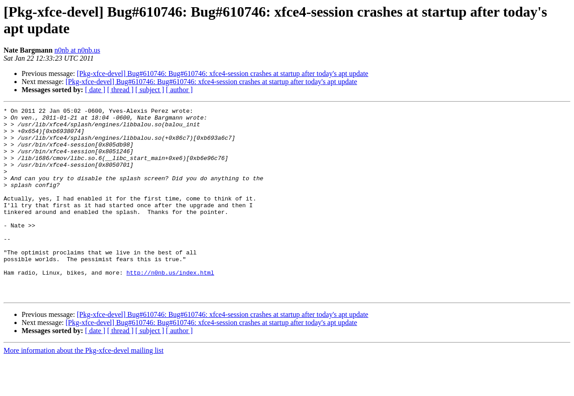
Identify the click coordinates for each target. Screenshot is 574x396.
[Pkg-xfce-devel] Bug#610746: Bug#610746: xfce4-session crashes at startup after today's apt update (222, 73)
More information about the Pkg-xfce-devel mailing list (83, 388)
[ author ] (179, 89)
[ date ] (95, 89)
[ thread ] (120, 89)
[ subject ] (149, 89)
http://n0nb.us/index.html (170, 306)
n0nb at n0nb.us (77, 50)
